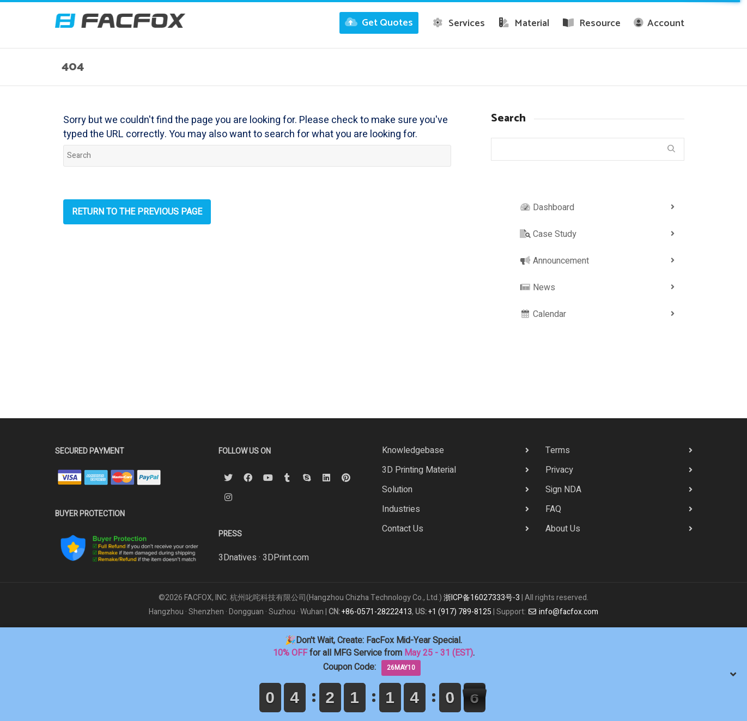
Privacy (559, 469)
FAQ (553, 509)
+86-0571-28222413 (377, 612)
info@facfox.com (562, 612)
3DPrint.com (286, 557)
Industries (401, 509)
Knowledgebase (413, 450)
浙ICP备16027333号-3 (482, 597)
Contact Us (402, 528)
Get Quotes (379, 23)
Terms (557, 450)
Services (458, 23)
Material (524, 23)
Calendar (543, 314)
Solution (397, 489)
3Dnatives (237, 557)
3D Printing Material (419, 469)
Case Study (548, 234)
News (537, 287)
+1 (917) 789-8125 (459, 612)
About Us (562, 528)
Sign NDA (563, 489)
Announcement (554, 260)
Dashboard (547, 207)
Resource (591, 23)
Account (659, 23)
